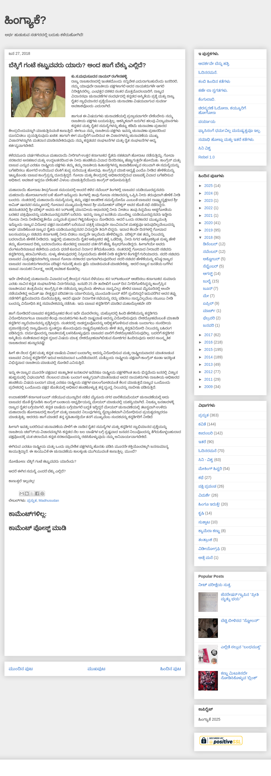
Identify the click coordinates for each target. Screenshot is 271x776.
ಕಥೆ (201, 477)
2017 (209, 335)
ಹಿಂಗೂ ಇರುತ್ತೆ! (209, 504)
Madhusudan (48, 500)
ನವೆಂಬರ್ (211, 251)
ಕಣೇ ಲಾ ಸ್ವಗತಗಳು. (213, 90)
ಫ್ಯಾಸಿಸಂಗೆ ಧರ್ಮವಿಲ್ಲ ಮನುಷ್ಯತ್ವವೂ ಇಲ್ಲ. (229, 130)
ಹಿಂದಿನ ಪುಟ (170, 668)
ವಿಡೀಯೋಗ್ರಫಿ (209, 548)
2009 (209, 386)
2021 (209, 215)
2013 (209, 364)
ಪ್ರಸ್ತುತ (32, 500)
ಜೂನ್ (208, 288)
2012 (209, 372)
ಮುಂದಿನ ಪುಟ (21, 668)
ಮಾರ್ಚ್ (210, 311)
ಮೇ (206, 296)
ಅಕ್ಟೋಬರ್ (212, 259)
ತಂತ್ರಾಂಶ (205, 540)
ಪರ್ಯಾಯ (206, 121)
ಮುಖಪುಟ (96, 668)
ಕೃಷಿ (201, 513)
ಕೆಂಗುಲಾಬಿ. (206, 99)
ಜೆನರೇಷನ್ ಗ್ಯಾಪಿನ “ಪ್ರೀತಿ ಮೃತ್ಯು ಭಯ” (240, 596)
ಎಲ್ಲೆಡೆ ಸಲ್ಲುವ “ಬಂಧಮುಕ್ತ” (241, 647)
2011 (209, 379)
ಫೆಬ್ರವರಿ (209, 318)
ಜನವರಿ (209, 325)
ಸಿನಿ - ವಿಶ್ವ (205, 459)
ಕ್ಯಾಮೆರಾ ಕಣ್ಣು (209, 531)
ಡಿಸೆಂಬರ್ (211, 244)
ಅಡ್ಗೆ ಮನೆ (205, 557)
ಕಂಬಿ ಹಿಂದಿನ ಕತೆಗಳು (214, 81)
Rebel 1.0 (206, 157)
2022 (209, 208)
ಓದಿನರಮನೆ (207, 451)
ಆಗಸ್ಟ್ (208, 273)
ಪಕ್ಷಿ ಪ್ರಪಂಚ (207, 486)
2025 (209, 185)
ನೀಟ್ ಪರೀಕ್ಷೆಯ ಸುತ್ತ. (214, 585)
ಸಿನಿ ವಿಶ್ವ (204, 148)
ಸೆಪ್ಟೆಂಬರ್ (211, 266)
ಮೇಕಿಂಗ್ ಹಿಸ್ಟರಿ (210, 468)
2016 (209, 342)
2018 (209, 237)
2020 (209, 223)
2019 (209, 230)
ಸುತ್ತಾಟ (204, 522)
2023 (209, 200)
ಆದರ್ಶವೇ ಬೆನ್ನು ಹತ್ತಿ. (214, 63)
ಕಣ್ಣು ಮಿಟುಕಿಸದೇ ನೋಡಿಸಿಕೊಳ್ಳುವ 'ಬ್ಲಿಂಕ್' (239, 675)
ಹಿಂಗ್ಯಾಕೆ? (25, 20)
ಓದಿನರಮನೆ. (208, 72)
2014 (209, 357)
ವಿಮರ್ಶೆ (204, 495)
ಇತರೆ (202, 442)
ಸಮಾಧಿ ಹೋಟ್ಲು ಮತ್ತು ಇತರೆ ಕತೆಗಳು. (226, 139)
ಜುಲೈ (207, 281)
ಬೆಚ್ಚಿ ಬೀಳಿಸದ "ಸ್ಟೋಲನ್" (240, 620)
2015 (209, 349)
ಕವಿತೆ (202, 424)
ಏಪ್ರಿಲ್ (209, 303)
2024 (209, 193)
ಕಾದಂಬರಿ (205, 433)
